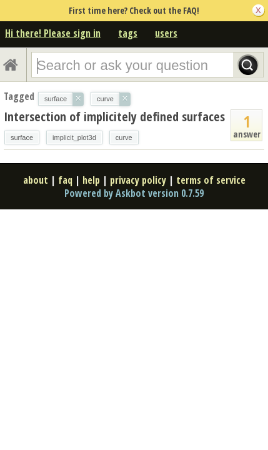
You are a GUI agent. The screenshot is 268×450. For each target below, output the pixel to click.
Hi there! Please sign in (53, 33)
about (35, 180)
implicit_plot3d (74, 137)
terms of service (211, 180)
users (166, 33)
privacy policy (138, 180)
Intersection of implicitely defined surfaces (114, 116)
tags (127, 33)
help (91, 180)
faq (65, 180)
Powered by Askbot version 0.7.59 (134, 193)
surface (22, 137)
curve (124, 137)
